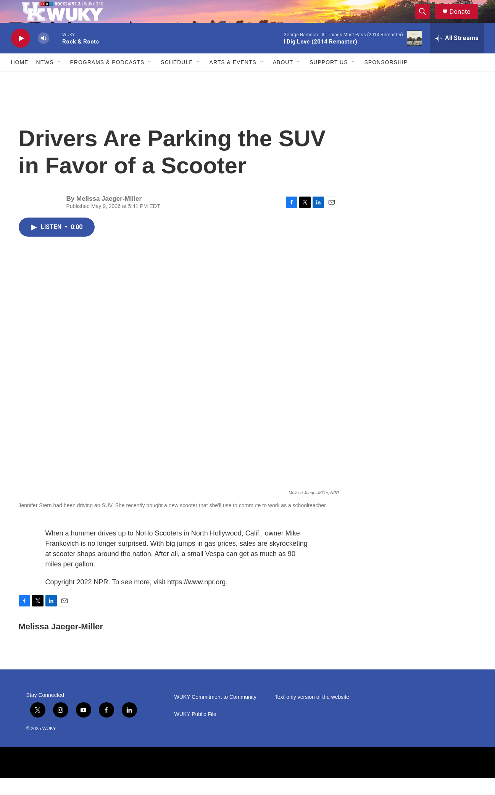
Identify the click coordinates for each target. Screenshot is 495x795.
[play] (21, 55)
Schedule (177, 79)
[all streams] (457, 55)
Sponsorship (386, 79)
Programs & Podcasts (107, 79)
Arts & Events (233, 79)
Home (20, 79)
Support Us (329, 79)
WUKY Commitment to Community (215, 714)
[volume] (43, 55)
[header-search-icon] (426, 20)
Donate (465, 20)
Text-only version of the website (312, 714)
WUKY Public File (195, 731)
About (283, 79)
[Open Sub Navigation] (59, 79)
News (45, 79)
